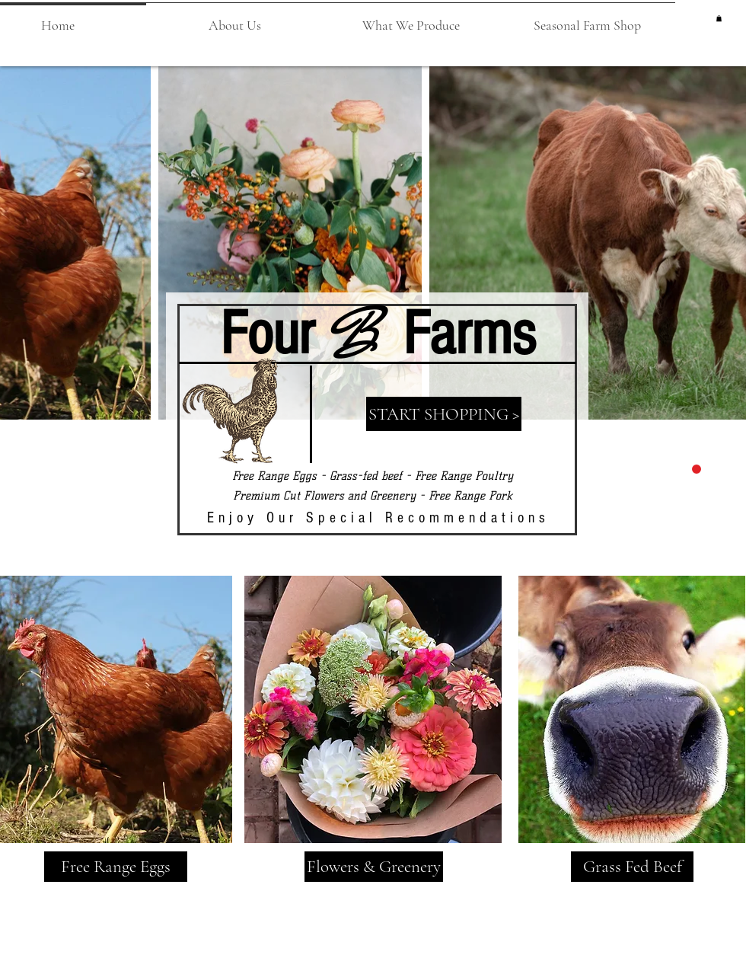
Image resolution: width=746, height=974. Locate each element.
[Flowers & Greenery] (373, 866)
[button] (234, 18)
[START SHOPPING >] (443, 414)
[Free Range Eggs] (115, 866)
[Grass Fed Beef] (632, 866)
